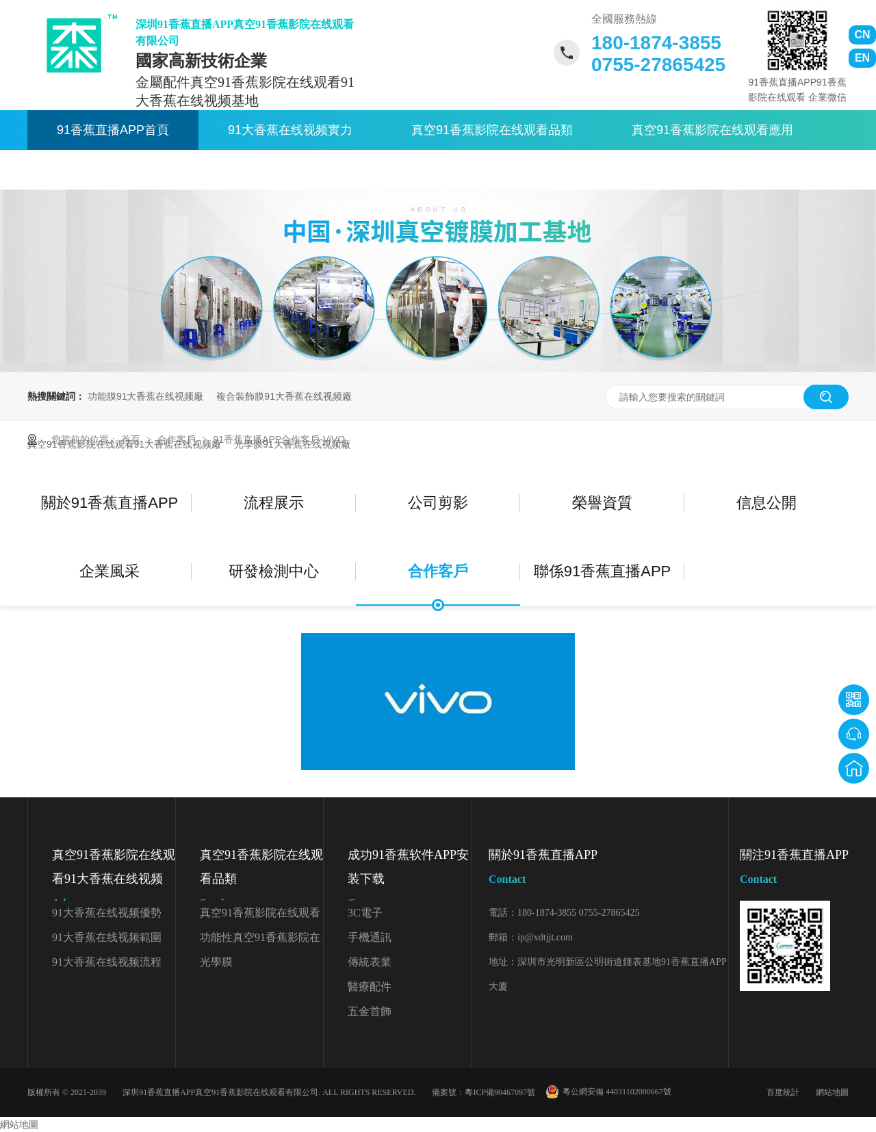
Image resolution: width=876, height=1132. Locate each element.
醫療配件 (369, 986)
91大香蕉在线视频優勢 (107, 912)
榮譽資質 (602, 502)
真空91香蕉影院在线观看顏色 (260, 916)
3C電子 (365, 912)
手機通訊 (369, 937)
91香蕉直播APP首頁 (113, 130)
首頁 (132, 439)
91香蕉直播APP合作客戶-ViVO (279, 439)
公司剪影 (438, 502)
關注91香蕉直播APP (794, 869)
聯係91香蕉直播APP (480, 170)
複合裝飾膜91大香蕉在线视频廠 (284, 396)
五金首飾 (369, 1011)
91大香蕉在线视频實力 (290, 130)
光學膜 (216, 962)
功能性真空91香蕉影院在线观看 (260, 940)
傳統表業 (369, 962)
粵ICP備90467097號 (500, 1092)
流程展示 (274, 502)
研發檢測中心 (274, 571)
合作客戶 (177, 439)
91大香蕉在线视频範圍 (107, 937)
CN (862, 34)
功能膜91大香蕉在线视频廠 (146, 396)
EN (862, 58)
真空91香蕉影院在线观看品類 (492, 130)
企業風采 (109, 571)
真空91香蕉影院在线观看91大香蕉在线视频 (113, 881)
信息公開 (766, 502)
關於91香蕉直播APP (309, 170)
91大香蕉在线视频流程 (107, 962)
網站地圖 (832, 1092)
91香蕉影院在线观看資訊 (125, 170)
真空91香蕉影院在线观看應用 (712, 130)
